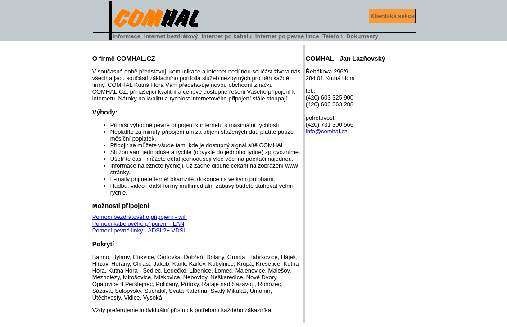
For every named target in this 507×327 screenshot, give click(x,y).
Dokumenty (362, 36)
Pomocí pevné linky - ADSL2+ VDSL (139, 230)
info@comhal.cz (327, 131)
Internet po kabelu (226, 36)
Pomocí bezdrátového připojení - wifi (139, 216)
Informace (126, 36)
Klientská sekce (393, 16)
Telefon (332, 36)
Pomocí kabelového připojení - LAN (138, 223)
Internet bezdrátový (171, 36)
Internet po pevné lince (287, 36)
